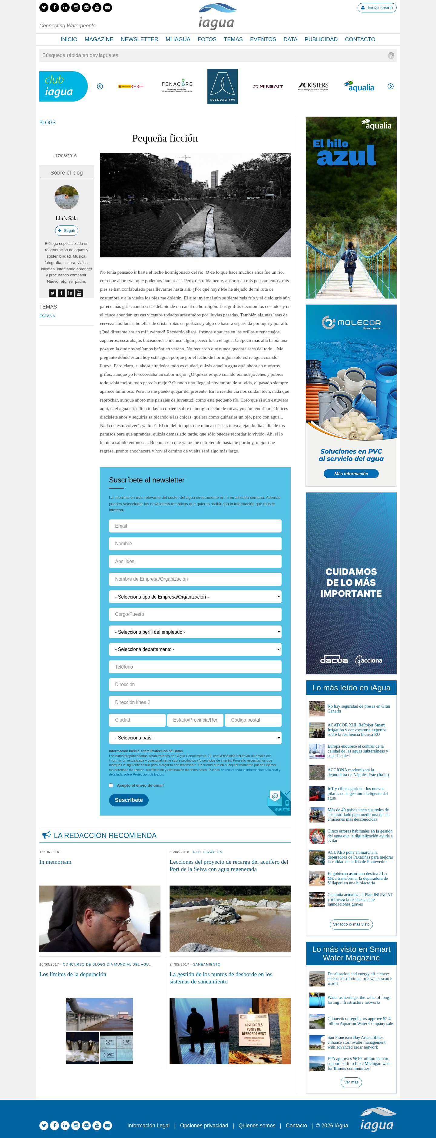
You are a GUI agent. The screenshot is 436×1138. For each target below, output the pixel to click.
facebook (61, 293)
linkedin (70, 293)
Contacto (360, 39)
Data (290, 39)
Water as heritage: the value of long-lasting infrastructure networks (359, 1000)
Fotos (207, 39)
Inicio (69, 39)
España (47, 316)
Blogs (47, 122)
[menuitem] (69, 39)
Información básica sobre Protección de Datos (146, 751)
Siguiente (391, 86)
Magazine (99, 39)
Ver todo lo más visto (351, 924)
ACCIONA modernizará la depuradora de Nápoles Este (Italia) (358, 772)
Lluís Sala (66, 218)
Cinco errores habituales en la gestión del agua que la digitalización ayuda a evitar (360, 836)
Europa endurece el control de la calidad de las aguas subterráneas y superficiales (358, 751)
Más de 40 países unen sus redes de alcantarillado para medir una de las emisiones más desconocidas (358, 814)
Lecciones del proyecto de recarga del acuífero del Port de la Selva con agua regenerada (229, 865)
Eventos (263, 39)
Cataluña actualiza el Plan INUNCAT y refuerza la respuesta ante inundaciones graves (360, 899)
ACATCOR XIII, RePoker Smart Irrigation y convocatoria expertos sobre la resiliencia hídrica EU (357, 730)
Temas (233, 39)
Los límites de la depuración (72, 974)
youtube (79, 293)
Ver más (351, 1082)
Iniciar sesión (377, 7)
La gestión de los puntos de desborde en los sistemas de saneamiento (221, 977)
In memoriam (55, 862)
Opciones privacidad (204, 1126)
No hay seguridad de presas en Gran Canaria (359, 708)
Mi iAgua (178, 39)
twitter (52, 293)
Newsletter (139, 39)
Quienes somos (257, 1126)
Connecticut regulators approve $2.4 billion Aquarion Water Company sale (360, 1021)
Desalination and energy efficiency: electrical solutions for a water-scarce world (360, 978)
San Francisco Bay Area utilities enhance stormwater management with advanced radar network (356, 1042)
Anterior (100, 86)
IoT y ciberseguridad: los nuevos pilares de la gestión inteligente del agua (358, 793)
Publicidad (321, 39)
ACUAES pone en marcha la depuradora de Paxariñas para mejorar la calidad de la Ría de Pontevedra (360, 857)
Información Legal (148, 1126)
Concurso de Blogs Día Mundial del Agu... (108, 964)
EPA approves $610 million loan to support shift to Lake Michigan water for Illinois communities (360, 1063)
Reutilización (208, 852)
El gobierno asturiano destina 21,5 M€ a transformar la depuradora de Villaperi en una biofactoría (358, 878)
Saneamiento (207, 964)
